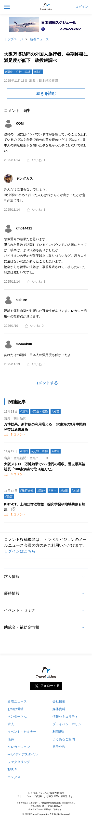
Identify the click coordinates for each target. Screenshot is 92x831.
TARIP (12, 769)
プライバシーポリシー (68, 724)
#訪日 (38, 72)
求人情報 (12, 576)
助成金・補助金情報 (21, 627)
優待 (11, 739)
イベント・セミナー (21, 610)
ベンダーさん (17, 716)
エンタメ (14, 777)
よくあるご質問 (64, 739)
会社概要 (59, 701)
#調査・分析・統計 (17, 72)
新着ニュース (39, 39)
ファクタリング (19, 762)
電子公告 (59, 747)
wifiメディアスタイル (23, 754)
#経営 (55, 411)
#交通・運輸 (40, 411)
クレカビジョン (19, 747)
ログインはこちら (20, 551)
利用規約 (59, 731)
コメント (18, 434)
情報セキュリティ (65, 716)
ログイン (81, 7)
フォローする (50, 686)
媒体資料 (59, 709)
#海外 (41, 490)
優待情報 (12, 593)
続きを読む (46, 93)
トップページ (13, 39)
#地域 (75, 490)
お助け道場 (16, 709)
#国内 (24, 411)
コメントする (46, 383)
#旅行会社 (27, 490)
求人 (11, 724)
